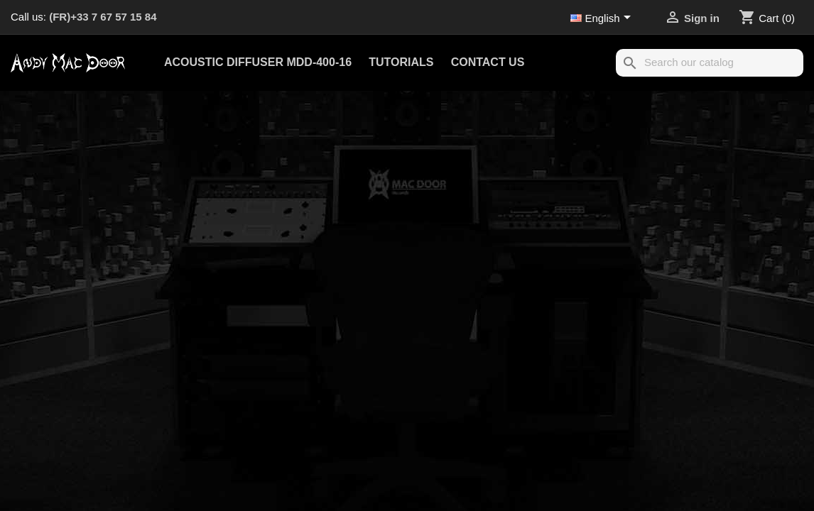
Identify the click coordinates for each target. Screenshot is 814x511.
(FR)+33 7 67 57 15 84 (102, 17)
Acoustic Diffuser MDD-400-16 (258, 62)
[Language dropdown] (603, 19)
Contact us (488, 62)
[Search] (709, 63)
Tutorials (401, 62)
